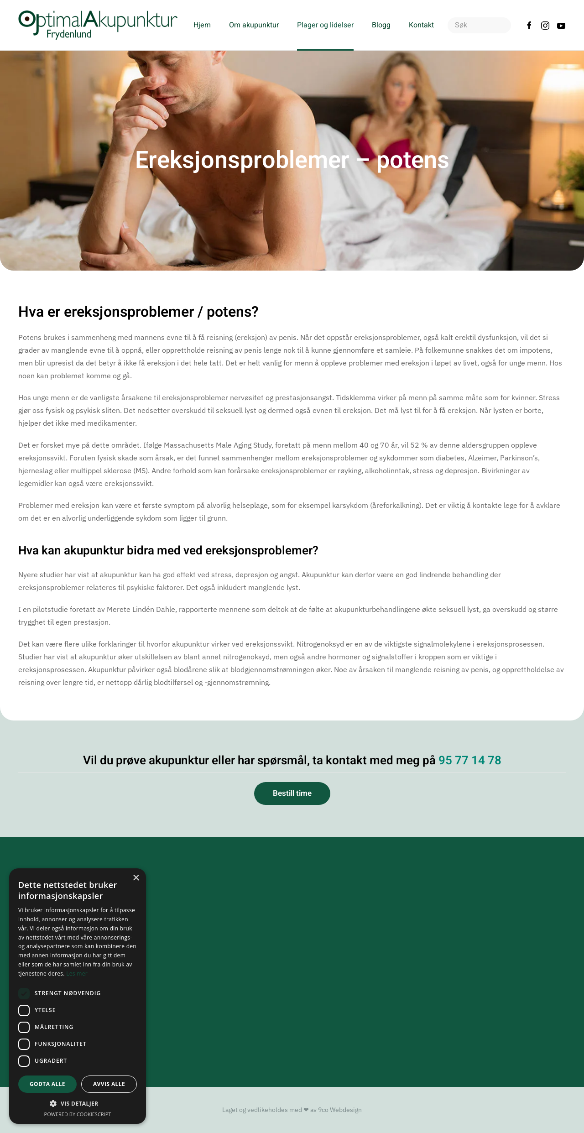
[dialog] (77, 996)
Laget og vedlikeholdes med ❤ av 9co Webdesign (292, 1110)
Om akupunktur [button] (254, 25)
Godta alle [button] (47, 1084)
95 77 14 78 (469, 760)
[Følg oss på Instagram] (545, 25)
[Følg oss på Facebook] (529, 25)
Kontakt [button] (421, 25)
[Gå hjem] (99, 25)
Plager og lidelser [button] (325, 25)
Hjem (202, 25)
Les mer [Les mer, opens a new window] (77, 973)
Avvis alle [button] (109, 1084)
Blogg (381, 25)
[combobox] (479, 25)
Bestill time (292, 793)
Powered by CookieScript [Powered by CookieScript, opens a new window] (77, 1114)
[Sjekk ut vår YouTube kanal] (561, 25)
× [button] (135, 878)
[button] (77, 1103)
